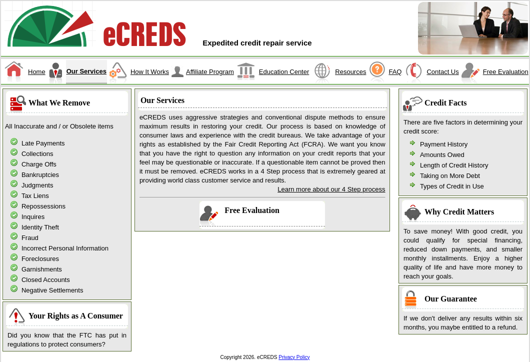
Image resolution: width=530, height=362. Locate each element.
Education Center (284, 72)
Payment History (444, 144)
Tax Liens (35, 196)
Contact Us (442, 72)
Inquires (33, 216)
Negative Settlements (53, 290)
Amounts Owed (442, 154)
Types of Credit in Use (452, 186)
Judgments (38, 185)
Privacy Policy (294, 357)
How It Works (149, 72)
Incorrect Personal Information (65, 248)
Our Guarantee (450, 298)
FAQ (395, 72)
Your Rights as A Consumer (75, 316)
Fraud (30, 238)
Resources (350, 72)
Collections (38, 154)
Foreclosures (40, 258)
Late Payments (43, 143)
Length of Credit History (454, 165)
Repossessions (44, 206)
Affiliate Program (210, 72)
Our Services (86, 71)
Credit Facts (445, 102)
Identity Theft (40, 227)
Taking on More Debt (450, 176)
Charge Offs (39, 164)
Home (37, 72)
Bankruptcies (40, 174)
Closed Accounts (46, 280)
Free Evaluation (505, 72)
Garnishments (42, 269)
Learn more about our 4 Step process (331, 189)
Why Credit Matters (459, 212)
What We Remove (59, 102)
